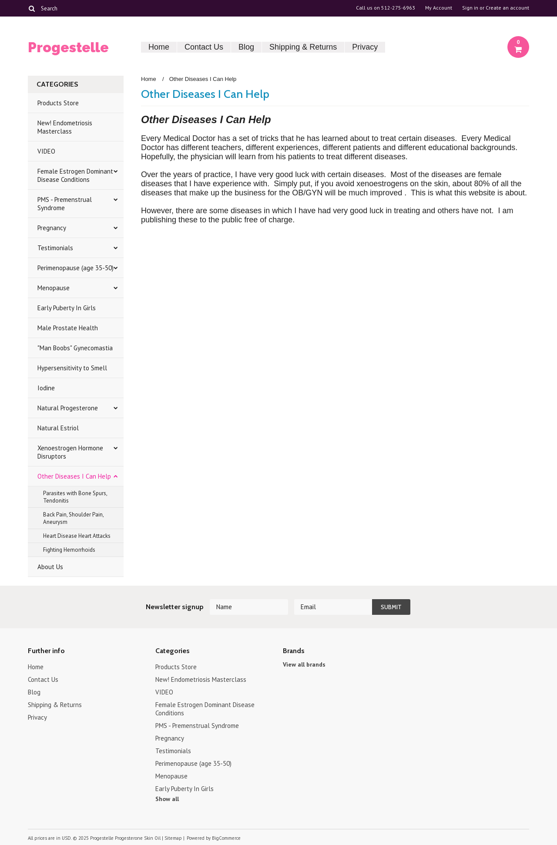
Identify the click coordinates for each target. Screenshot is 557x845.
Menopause (53, 288)
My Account (438, 8)
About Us (50, 567)
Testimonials (55, 248)
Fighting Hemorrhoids (69, 549)
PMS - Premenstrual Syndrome (64, 203)
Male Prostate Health (67, 328)
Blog (246, 47)
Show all (167, 799)
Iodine (46, 388)
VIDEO (46, 151)
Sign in (470, 8)
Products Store (58, 103)
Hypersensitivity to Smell (72, 368)
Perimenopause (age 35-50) (75, 268)
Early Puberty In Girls (66, 308)
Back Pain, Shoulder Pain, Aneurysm (73, 518)
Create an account (507, 8)
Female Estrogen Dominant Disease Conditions (75, 175)
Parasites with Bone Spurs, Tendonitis (75, 497)
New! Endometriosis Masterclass (64, 127)
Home (158, 47)
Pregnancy (51, 228)
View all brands (304, 664)
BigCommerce (226, 838)
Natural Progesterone (67, 408)
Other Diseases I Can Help (74, 476)
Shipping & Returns (303, 47)
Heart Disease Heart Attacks (77, 536)
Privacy (365, 47)
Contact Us (204, 47)
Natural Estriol (58, 428)
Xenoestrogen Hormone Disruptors (70, 452)
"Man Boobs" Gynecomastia (75, 348)
